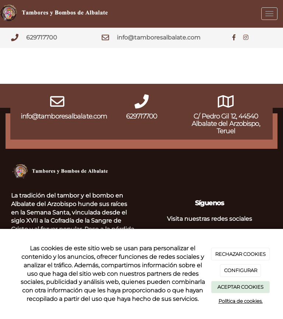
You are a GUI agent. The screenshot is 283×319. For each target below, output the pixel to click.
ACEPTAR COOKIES (240, 287)
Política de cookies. (241, 301)
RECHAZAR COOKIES (240, 254)
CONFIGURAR (240, 270)
